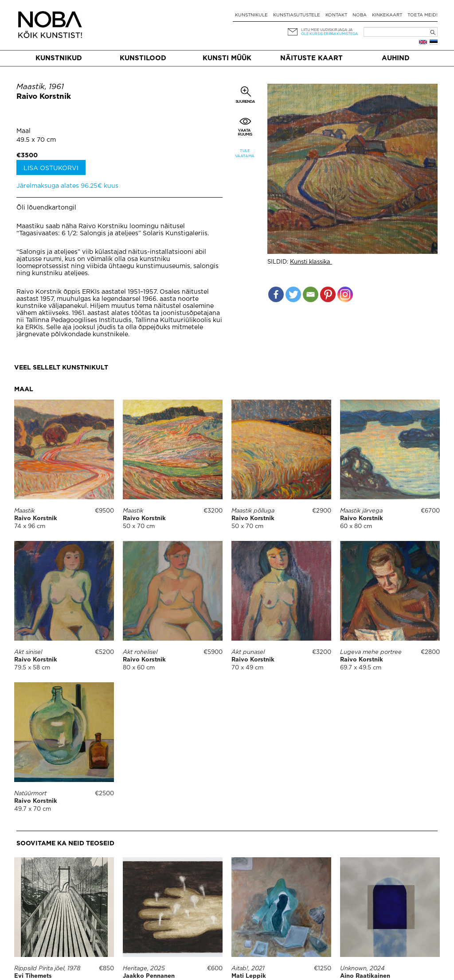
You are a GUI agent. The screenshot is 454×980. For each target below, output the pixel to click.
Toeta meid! (422, 15)
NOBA (359, 15)
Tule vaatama (244, 153)
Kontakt (336, 15)
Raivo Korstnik (43, 96)
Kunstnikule (251, 15)
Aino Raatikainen (365, 943)
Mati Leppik (248, 976)
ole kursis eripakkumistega (329, 33)
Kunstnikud (58, 58)
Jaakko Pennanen (149, 976)
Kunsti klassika (311, 262)
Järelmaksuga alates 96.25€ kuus (67, 186)
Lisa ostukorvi (50, 168)
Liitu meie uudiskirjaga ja (326, 29)
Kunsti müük (227, 58)
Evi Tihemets (33, 976)
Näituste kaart (311, 58)
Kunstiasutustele (296, 15)
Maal (23, 131)
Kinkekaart (387, 15)
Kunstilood (143, 58)
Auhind (396, 58)
